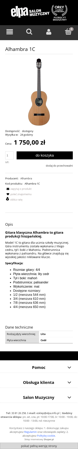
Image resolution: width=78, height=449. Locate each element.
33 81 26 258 (18, 413)
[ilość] (9, 155)
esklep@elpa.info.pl (47, 413)
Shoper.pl (49, 439)
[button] (18, 189)
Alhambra (26, 178)
